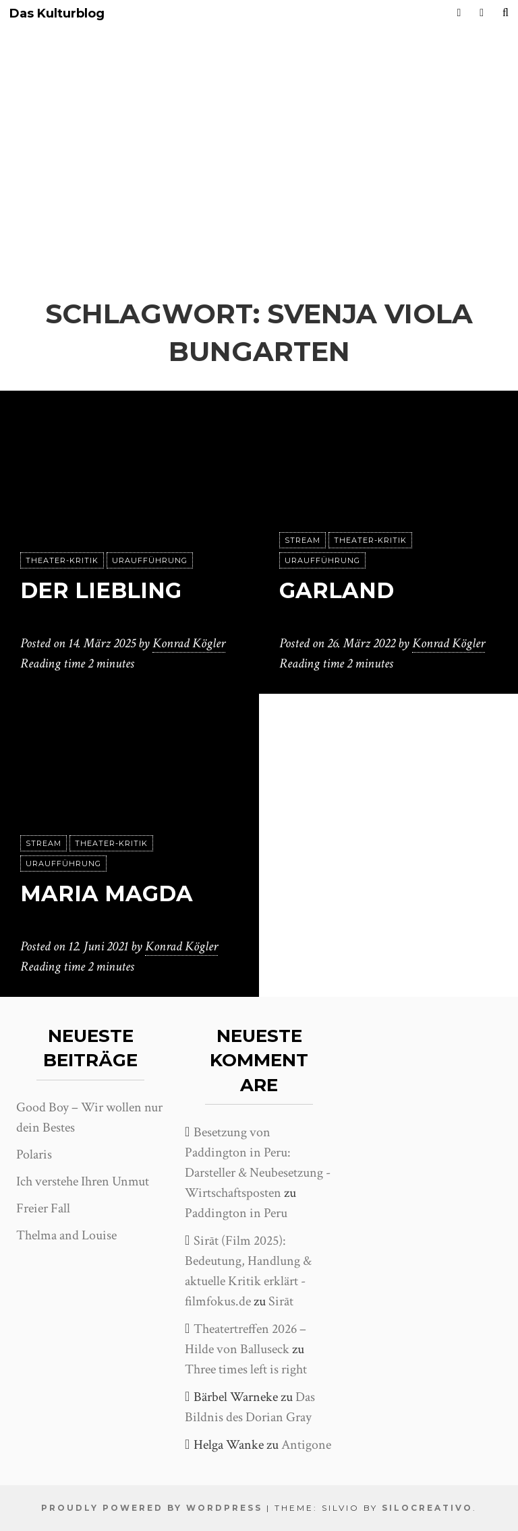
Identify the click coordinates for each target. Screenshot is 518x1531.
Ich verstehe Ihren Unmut (82, 1181)
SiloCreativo (427, 1508)
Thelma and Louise (66, 1235)
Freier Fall (43, 1208)
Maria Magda (106, 893)
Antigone (306, 1445)
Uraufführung (150, 560)
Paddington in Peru (236, 1213)
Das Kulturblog (57, 14)
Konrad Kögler (188, 643)
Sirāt (280, 1301)
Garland (336, 590)
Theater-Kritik (62, 560)
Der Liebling (100, 590)
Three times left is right (246, 1369)
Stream (302, 540)
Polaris (34, 1154)
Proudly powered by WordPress (151, 1508)
